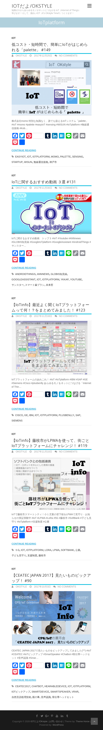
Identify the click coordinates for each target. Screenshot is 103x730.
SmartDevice (40, 691)
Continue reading (24, 150)
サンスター (18, 284)
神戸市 (53, 162)
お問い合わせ (56, 721)
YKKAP (65, 279)
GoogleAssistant (23, 279)
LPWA (56, 550)
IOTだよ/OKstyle (32, 6)
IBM (31, 415)
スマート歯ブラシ (34, 284)
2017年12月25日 (42, 55)
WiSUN (28, 162)
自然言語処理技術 (21, 697)
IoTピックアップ (21, 691)
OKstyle (21, 55)
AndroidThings (25, 274)
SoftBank (67, 550)
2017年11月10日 (42, 451)
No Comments (68, 55)
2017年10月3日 (42, 586)
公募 (77, 550)
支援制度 (32, 555)
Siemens (17, 420)
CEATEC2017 (22, 686)
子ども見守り (19, 555)
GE (26, 415)
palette (65, 156)
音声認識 (46, 697)
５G (17, 550)
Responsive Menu (89, 5)
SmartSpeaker (60, 691)
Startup (17, 162)
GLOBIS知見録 (59, 274)
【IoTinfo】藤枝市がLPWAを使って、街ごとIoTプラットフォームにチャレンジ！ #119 (50, 443)
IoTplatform (41, 156)
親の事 (36, 697)
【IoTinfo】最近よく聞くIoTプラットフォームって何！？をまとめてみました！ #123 (50, 307)
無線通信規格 (41, 162)
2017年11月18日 (42, 316)
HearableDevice (55, 686)
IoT (14, 38)
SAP (78, 415)
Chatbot (37, 686)
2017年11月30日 (42, 187)
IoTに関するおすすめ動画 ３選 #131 (44, 181)
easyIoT (20, 156)
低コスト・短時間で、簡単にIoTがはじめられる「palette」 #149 (50, 47)
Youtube (76, 279)
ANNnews (43, 274)
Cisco (19, 415)
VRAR (75, 691)
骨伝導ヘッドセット (63, 697)
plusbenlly (66, 415)
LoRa (48, 550)
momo (55, 156)
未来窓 (49, 284)
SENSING (77, 156)
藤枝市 (42, 555)
